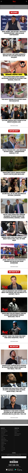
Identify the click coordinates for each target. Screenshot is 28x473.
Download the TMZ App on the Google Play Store (18, 469)
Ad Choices (3, 433)
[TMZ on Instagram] (17, 462)
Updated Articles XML (4, 440)
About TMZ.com (3, 429)
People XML (3, 447)
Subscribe (25, 457)
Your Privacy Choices (4, 435)
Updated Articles (3, 439)
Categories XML (3, 443)
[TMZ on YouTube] (15, 462)
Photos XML (3, 449)
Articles (2, 436)
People (2, 446)
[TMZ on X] (13, 462)
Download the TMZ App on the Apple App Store (9, 469)
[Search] (26, 1)
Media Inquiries (17, 435)
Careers (16, 432)
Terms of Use (3, 432)
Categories (2, 442)
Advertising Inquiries (18, 433)
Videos (2, 450)
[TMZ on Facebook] (11, 462)
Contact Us (16, 429)
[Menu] (1, 1)
